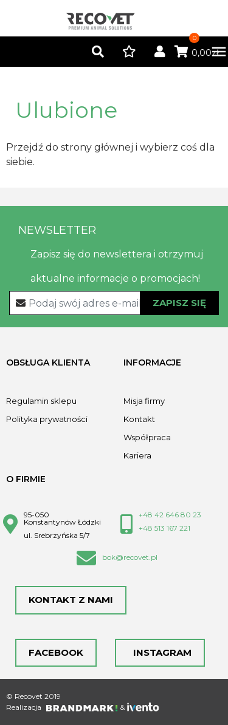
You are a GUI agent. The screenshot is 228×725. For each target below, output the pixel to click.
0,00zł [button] (196, 52)
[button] (98, 52)
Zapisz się (179, 302)
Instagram (160, 652)
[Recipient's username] (114, 303)
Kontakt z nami (71, 599)
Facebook (56, 652)
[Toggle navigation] (213, 51)
